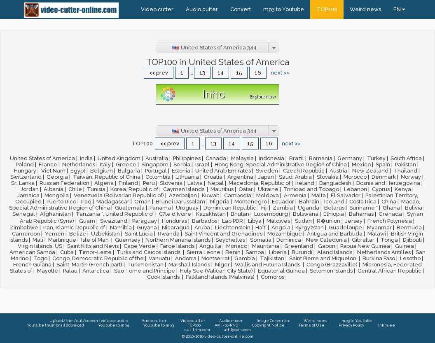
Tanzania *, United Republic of (115, 214)
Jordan (30, 189)
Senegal (23, 214)
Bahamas (361, 214)
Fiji (264, 208)
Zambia (283, 208)
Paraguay (144, 221)
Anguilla (210, 246)
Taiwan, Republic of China (106, 177)
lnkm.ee (386, 325)
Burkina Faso (378, 258)
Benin (233, 252)
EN (399, 9)
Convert (240, 9)
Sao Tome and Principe (144, 271)
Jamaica (28, 195)
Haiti (261, 227)
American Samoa (32, 252)
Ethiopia (333, 214)
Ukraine (268, 189)
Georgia (57, 177)
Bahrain (309, 201)
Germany (349, 158)
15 (239, 73)
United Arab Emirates (223, 171)
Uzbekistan (105, 234)
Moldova (267, 195)
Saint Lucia (139, 234)
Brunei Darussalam (180, 201)
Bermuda (409, 227)
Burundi (302, 252)
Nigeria (219, 201)
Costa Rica (363, 201)
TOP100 (326, 9)
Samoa (255, 252)
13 (202, 73)
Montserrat (215, 258)
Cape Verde (139, 246)
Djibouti (412, 240)
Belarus (334, 208)
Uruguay (187, 208)
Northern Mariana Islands (177, 240)
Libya (255, 221)
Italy (105, 164)
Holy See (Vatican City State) (216, 271)
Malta (318, 195)
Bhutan (240, 214)
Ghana (391, 208)
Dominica (288, 240)
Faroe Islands (177, 246)
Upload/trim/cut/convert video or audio (88, 320)
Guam (87, 221)
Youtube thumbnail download (55, 325)
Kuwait (210, 195)
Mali (38, 240)
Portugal (156, 171)
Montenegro (250, 201)
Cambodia (237, 195)
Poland (25, 164)
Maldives (278, 221)
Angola (280, 227)
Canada (216, 158)
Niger (222, 264)
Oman (142, 201)
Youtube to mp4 (113, 325)
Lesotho (410, 258)
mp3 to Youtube (283, 9)
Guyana (147, 227)
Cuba (67, 252)
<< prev (158, 73)
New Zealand (370, 171)
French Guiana (32, 264)
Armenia (295, 195)
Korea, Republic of (134, 189)
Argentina (240, 177)
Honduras (174, 221)
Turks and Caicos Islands (149, 252)
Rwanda (169, 234)
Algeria (104, 183)
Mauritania (265, 246)
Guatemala (130, 208)
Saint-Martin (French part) (89, 264)
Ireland (304, 183)
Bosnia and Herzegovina (388, 183)
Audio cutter (202, 9)
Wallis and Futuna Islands (268, 264)
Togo (40, 258)
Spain (383, 164)
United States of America (42, 158)
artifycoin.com (237, 329)
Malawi (376, 234)
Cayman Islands (184, 189)
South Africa (406, 158)
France (48, 164)
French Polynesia (389, 221)
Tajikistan (272, 258)
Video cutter (157, 9)
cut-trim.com (197, 329)
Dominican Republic (229, 208)
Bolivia (413, 208)
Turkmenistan (145, 264)
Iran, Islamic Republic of (74, 227)
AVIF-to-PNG (226, 325)
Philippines (187, 158)
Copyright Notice (268, 325)
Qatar (246, 189)
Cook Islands (164, 277)
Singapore (154, 164)
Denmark (384, 177)
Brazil (296, 158)
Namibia (121, 227)
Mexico (361, 164)
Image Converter (273, 320)
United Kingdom (119, 158)
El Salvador (345, 195)
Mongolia (56, 195)
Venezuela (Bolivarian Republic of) (119, 195)
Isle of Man (95, 240)
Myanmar (379, 227)
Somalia (260, 240)
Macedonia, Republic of (259, 183)
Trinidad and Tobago (311, 189)
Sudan (303, 221)
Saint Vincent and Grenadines (223, 234)
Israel (202, 164)
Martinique (62, 240)
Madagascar (112, 201)
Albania (53, 189)
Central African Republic (389, 271)
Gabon (326, 246)
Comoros (272, 277)
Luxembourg (271, 214)
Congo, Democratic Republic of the (98, 258)
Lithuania (187, 177)
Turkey (376, 158)
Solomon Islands (331, 271)
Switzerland (26, 177)
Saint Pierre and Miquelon (323, 258)
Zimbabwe (24, 227)
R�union (328, 221)
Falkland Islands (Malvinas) (221, 277)
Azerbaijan (183, 195)
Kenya (403, 189)
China (388, 201)
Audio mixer (231, 320)
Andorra (185, 258)
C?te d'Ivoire (175, 214)
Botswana (305, 214)
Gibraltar (364, 240)
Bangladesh (335, 183)
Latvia (195, 183)
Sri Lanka (23, 183)
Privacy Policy (351, 325)
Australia (156, 158)
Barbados (204, 221)
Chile (75, 189)
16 (258, 73)
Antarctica (95, 271)
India (86, 158)
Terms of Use (312, 325)
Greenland (298, 246)
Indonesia (271, 158)
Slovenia (171, 183)
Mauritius (222, 189)
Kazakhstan (211, 214)
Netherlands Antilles (384, 252)
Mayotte (47, 271)
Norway (411, 177)
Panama (160, 208)
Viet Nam (53, 171)
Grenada (390, 214)
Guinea (404, 246)
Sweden (267, 171)
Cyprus (381, 189)
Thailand (405, 171)
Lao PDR (232, 221)
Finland (128, 183)
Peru (149, 183)
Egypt (77, 171)
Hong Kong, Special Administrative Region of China (281, 164)
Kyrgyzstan (309, 227)
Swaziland (113, 221)
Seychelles (230, 240)
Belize (77, 234)
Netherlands (78, 164)
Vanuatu (159, 258)
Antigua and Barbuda (334, 234)
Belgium (101, 171)
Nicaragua (175, 227)
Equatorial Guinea (281, 271)
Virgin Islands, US (40, 246)
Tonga (389, 240)
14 (221, 73)
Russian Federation (64, 183)
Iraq (86, 201)
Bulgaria (129, 171)
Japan (266, 177)
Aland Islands (334, 252)
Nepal (216, 183)
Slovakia (328, 177)
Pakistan (405, 164)
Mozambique (284, 234)
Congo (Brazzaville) (332, 264)
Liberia (278, 252)
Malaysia (242, 158)
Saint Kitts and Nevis (93, 246)
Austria (338, 171)
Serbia (181, 164)
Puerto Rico (61, 201)
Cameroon (26, 234)
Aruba (202, 227)
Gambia (244, 258)
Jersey (353, 221)
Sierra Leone (203, 252)
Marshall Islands (189, 264)
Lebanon (355, 189)
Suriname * (363, 208)
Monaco (236, 246)
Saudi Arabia (295, 177)
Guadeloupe (345, 227)
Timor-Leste (95, 252)
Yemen (54, 234)
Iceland (334, 201)
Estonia (181, 171)
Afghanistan (55, 214)
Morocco (355, 177)
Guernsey (127, 240)
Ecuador (283, 201)
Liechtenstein (232, 227)
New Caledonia (326, 240)
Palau (70, 271)
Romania (320, 158)
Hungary (25, 171)
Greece (126, 164)
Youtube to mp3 (158, 325)
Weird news (365, 9)
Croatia (213, 177)
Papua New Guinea (365, 246)
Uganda (308, 208)
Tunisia (96, 189)
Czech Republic (304, 171)
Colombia (158, 177)
